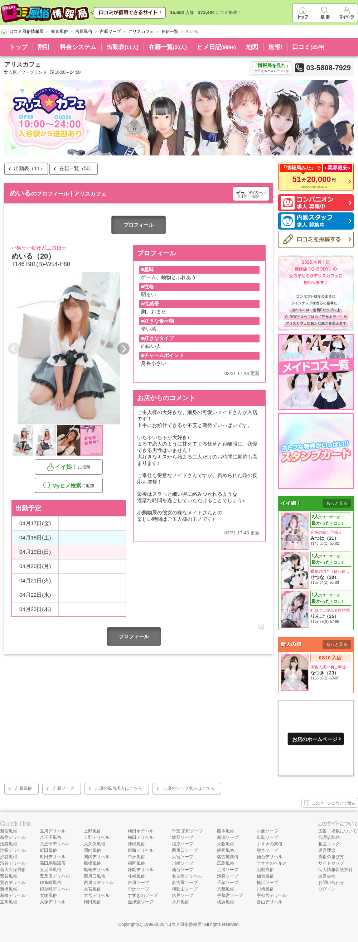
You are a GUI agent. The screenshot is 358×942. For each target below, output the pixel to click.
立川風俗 (8, 901)
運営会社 (326, 876)
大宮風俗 (92, 888)
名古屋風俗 (227, 856)
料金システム (78, 47)
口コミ (308, 47)
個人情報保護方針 (335, 869)
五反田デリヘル (55, 876)
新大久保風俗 (13, 869)
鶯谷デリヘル (13, 882)
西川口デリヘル (99, 882)
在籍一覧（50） (77, 168)
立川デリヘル (53, 830)
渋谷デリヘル (13, 863)
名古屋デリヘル (187, 876)
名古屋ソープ (185, 882)
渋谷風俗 (8, 856)
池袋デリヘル (13, 850)
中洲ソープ (138, 888)
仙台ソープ (182, 869)
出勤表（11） (29, 168)
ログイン (326, 888)
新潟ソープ (227, 837)
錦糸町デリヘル (55, 888)
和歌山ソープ (185, 888)
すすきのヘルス (272, 863)
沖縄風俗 (136, 843)
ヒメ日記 (216, 47)
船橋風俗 (92, 863)
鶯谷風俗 (8, 876)
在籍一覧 (168, 47)
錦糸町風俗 (50, 882)
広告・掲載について (337, 830)
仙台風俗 (265, 876)
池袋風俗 (8, 843)
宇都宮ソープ (230, 895)
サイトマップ (331, 863)
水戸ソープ (182, 895)
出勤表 (122, 47)
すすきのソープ (143, 895)
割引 (44, 47)
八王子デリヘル (55, 843)
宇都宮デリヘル (272, 895)
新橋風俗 (8, 888)
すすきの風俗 (269, 843)
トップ (18, 47)
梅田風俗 (92, 901)
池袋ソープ (227, 876)
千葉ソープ (227, 882)
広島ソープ (267, 837)
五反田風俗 (50, 869)
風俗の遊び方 (331, 856)
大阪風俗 (225, 843)
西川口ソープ (185, 850)
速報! (275, 47)
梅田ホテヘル (141, 830)
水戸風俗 (180, 901)
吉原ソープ (63, 788)
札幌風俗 (136, 876)
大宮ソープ (182, 856)
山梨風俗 (265, 869)
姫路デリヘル (141, 850)
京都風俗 (225, 888)
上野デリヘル (97, 837)
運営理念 (326, 850)
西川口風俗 (94, 876)
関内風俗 (92, 850)
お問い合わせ (331, 882)
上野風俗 (92, 830)
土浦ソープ (227, 869)
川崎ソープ (182, 863)
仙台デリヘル (269, 856)
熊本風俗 (225, 830)
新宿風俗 (8, 830)
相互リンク (329, 843)
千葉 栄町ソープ (187, 830)
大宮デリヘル (97, 895)
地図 (252, 47)
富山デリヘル (269, 901)
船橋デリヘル (97, 869)
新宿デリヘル (13, 837)
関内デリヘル (97, 856)
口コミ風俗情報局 (184, 924)
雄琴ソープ (182, 837)
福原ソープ (182, 843)
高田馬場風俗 (53, 863)
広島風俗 (225, 863)
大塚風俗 (48, 895)
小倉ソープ (267, 830)
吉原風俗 (23, 788)
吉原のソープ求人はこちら (188, 788)
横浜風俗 (225, 901)
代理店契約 (329, 837)
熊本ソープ (267, 850)
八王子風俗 (50, 837)
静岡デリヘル (141, 869)
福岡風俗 (136, 863)
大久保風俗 (94, 843)
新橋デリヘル (13, 895)
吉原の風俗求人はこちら (118, 788)
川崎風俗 (265, 888)
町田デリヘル (53, 856)
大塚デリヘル (53, 901)
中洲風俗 (136, 856)
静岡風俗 (225, 850)
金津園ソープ (141, 901)
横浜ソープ (267, 882)
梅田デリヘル (141, 837)
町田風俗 (48, 850)
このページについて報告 (329, 803)
